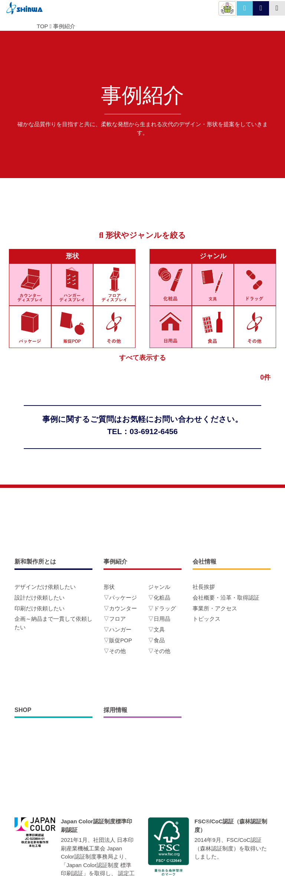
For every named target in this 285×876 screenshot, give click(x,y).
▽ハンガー (117, 629)
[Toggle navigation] (277, 8)
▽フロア (115, 619)
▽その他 (115, 651)
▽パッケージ (120, 597)
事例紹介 (64, 26)
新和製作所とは (35, 561)
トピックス (206, 619)
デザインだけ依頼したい (45, 587)
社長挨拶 (204, 587)
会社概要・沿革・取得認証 (226, 597)
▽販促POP (118, 640)
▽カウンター (120, 608)
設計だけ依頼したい (39, 597)
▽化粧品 (159, 597)
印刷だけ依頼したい (39, 608)
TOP (42, 26)
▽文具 (156, 629)
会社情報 (204, 561)
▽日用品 (159, 619)
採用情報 (115, 710)
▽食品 (156, 640)
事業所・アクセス (215, 608)
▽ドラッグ (162, 608)
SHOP (22, 710)
